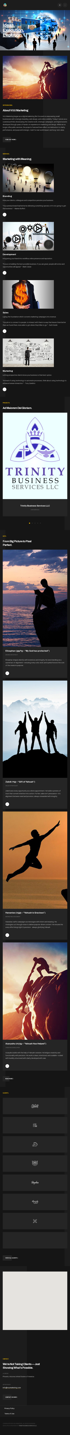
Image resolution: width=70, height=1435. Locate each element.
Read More (9, 1079)
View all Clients (11, 1258)
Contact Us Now (11, 1397)
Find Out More (10, 139)
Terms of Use (9, 1414)
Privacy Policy (9, 1408)
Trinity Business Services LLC (28, 1425)
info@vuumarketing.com (12, 1388)
